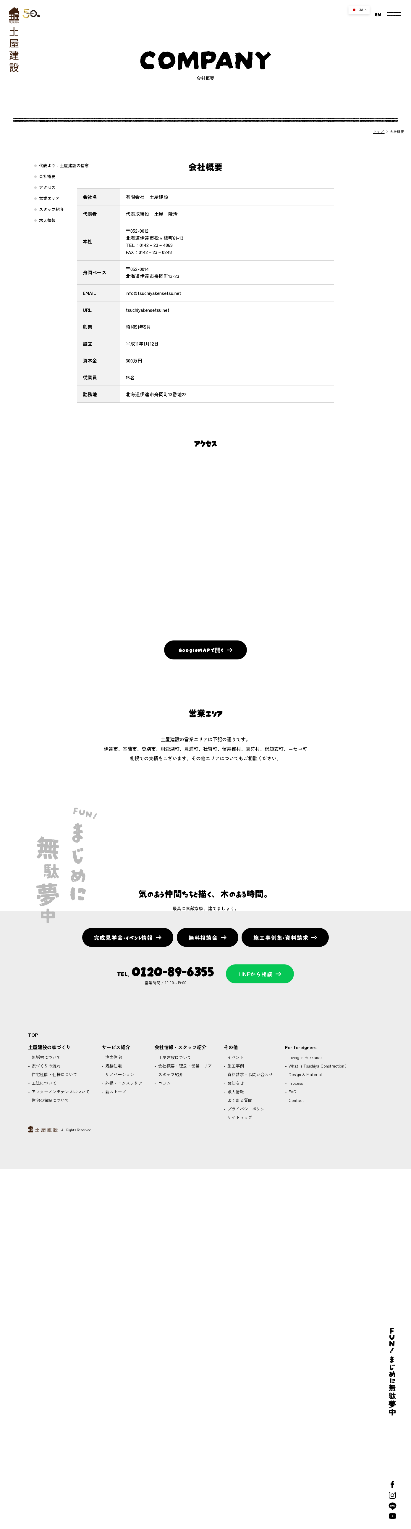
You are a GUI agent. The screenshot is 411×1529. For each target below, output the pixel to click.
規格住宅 (113, 1066)
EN (378, 14)
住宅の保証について (49, 1100)
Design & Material (304, 1074)
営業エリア (49, 198)
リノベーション (119, 1074)
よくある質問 (239, 1100)
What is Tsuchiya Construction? (317, 1066)
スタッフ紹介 (51, 209)
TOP (33, 1034)
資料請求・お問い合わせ (249, 1074)
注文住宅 (113, 1057)
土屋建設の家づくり (49, 1047)
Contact (295, 1100)
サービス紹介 (116, 1047)
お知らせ (235, 1083)
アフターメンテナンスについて (60, 1092)
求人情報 (47, 220)
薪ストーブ (115, 1092)
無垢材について (45, 1057)
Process (295, 1083)
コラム (164, 1083)
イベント (235, 1057)
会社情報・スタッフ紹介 (180, 1047)
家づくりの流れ (45, 1066)
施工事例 (235, 1066)
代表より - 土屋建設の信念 (64, 165)
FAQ (292, 1092)
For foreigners (300, 1047)
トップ (379, 131)
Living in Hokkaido (304, 1057)
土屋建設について (174, 1057)
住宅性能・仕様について (53, 1074)
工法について (43, 1083)
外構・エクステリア (123, 1083)
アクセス (47, 187)
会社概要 (47, 176)
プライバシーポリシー (247, 1109)
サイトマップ (239, 1117)
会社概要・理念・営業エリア (184, 1066)
